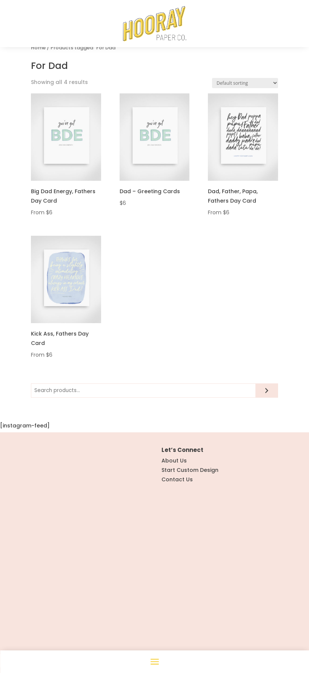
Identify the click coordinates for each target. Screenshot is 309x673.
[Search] (267, 416)
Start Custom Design (189, 495)
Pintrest (48, 607)
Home (38, 73)
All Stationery (49, 564)
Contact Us (177, 505)
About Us (174, 486)
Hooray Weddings (55, 555)
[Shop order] (245, 109)
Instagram (51, 598)
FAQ (166, 555)
